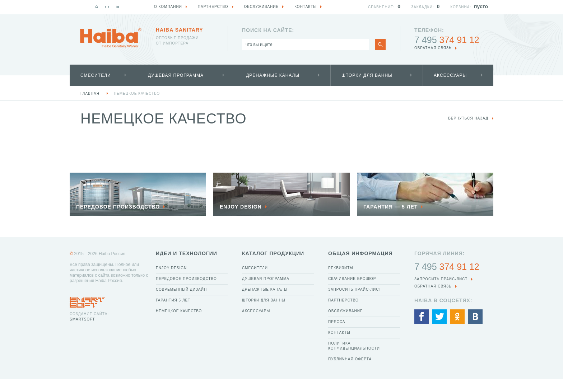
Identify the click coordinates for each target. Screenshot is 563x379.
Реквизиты (340, 268)
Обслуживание (345, 311)
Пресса (336, 322)
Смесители (95, 75)
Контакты (339, 332)
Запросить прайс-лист (354, 289)
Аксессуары (450, 75)
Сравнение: (381, 7)
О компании (168, 7)
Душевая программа (176, 75)
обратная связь (433, 48)
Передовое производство (186, 279)
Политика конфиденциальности (354, 345)
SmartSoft (82, 319)
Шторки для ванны (366, 75)
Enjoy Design (171, 268)
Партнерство (343, 300)
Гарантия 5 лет (173, 300)
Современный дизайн (181, 289)
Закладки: (422, 7)
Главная (89, 93)
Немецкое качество (137, 93)
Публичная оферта (350, 359)
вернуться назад (468, 118)
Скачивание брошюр (352, 279)
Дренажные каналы (272, 75)
